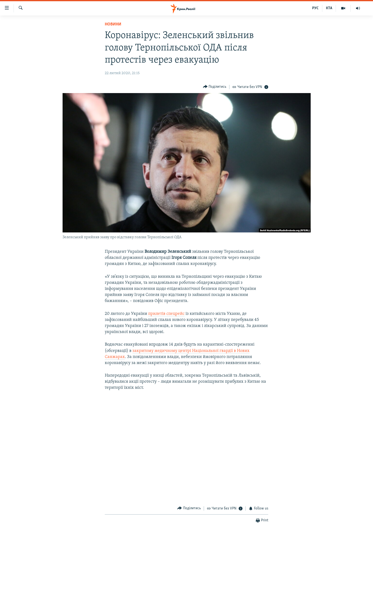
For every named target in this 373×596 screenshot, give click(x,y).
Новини (113, 24)
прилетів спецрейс (166, 313)
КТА (329, 8)
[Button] (215, 87)
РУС (315, 8)
